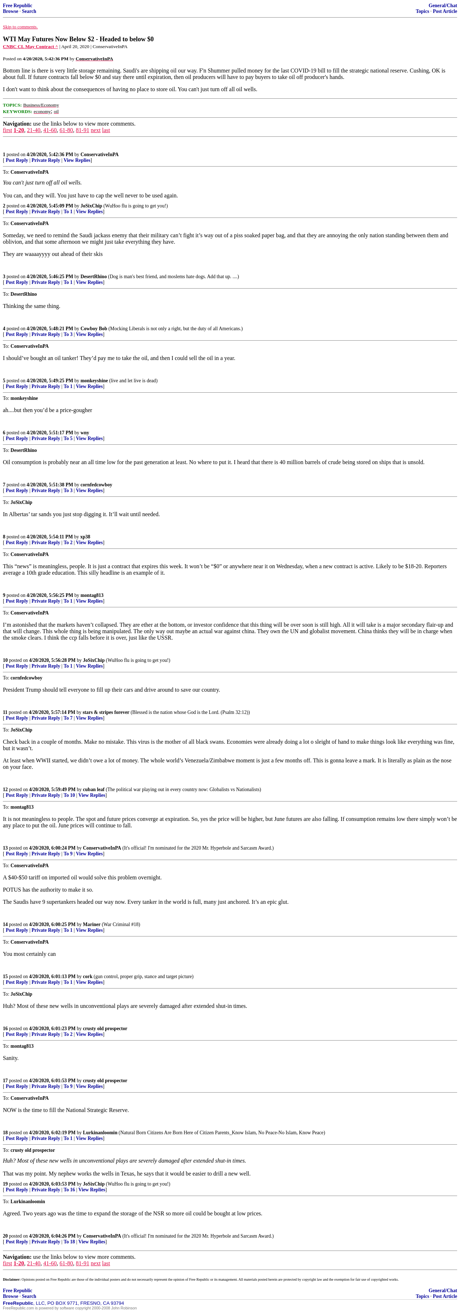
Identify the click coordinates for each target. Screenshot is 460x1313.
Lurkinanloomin (100, 1132)
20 (5, 1236)
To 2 (68, 542)
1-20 (19, 130)
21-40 (33, 130)
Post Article (445, 11)
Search (29, 11)
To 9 (68, 853)
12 (5, 789)
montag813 (92, 595)
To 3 (68, 334)
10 (5, 660)
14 (5, 924)
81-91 (82, 130)
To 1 (68, 211)
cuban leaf (94, 789)
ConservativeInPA (99, 154)
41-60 (49, 130)
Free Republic (17, 5)
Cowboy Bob (93, 328)
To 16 (69, 1189)
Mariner (92, 924)
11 (5, 712)
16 (5, 1028)
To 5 (68, 438)
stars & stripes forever (106, 712)
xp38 (85, 536)
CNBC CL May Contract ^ (30, 46)
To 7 (68, 718)
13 (5, 848)
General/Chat (443, 5)
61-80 (66, 130)
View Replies (77, 160)
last (106, 130)
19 (5, 1184)
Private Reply (46, 160)
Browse (10, 11)
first (7, 130)
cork (87, 976)
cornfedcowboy (96, 484)
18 (5, 1132)
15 (5, 976)
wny (84, 432)
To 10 (69, 795)
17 (5, 1080)
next (96, 130)
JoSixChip (91, 206)
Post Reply (17, 160)
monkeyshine (94, 380)
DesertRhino (93, 276)
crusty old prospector (105, 1028)
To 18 (69, 1241)
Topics (422, 11)
